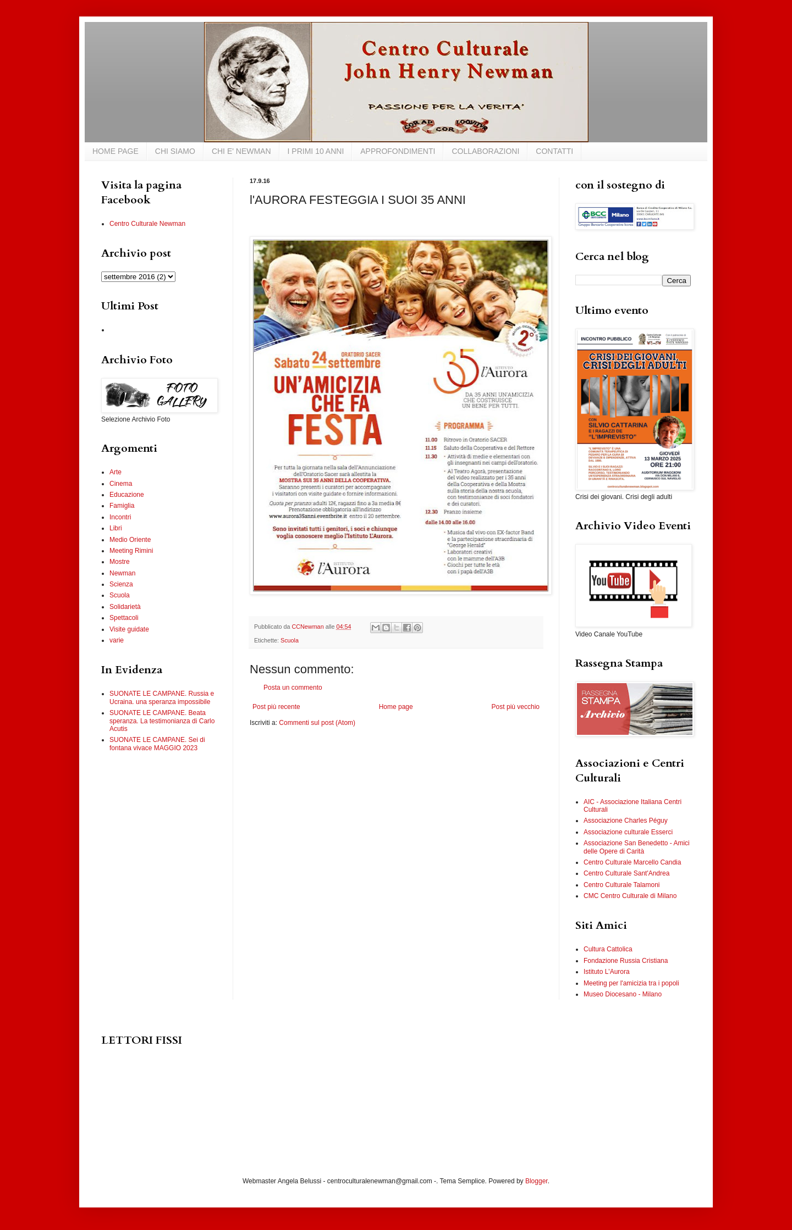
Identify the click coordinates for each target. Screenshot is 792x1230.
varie (116, 640)
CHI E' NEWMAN (241, 151)
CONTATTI (554, 151)
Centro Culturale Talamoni (622, 885)
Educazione (126, 494)
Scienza (121, 584)
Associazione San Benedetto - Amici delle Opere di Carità (637, 847)
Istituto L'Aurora (607, 972)
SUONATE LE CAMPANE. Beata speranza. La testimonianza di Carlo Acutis (162, 721)
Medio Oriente (130, 540)
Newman (122, 573)
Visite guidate (129, 629)
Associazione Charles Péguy (626, 820)
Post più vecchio (516, 707)
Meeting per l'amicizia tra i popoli (631, 983)
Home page (396, 707)
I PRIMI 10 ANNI (316, 151)
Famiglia (121, 505)
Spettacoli (124, 618)
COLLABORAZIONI (485, 151)
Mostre (119, 562)
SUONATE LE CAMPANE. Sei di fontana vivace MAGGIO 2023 (157, 743)
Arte (115, 472)
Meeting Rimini (131, 551)
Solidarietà (125, 607)
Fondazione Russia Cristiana (626, 961)
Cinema (120, 483)
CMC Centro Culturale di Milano (630, 896)
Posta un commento (292, 687)
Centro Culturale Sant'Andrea (626, 873)
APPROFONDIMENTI (397, 151)
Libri (115, 528)
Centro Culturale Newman (147, 224)
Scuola (289, 640)
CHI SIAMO (175, 151)
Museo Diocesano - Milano (623, 994)
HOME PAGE (115, 151)
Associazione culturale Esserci (628, 832)
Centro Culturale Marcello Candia (632, 862)
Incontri (120, 517)
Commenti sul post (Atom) (317, 723)
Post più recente (276, 707)
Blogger (536, 1181)
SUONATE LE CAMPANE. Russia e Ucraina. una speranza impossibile (161, 697)
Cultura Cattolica (608, 949)
